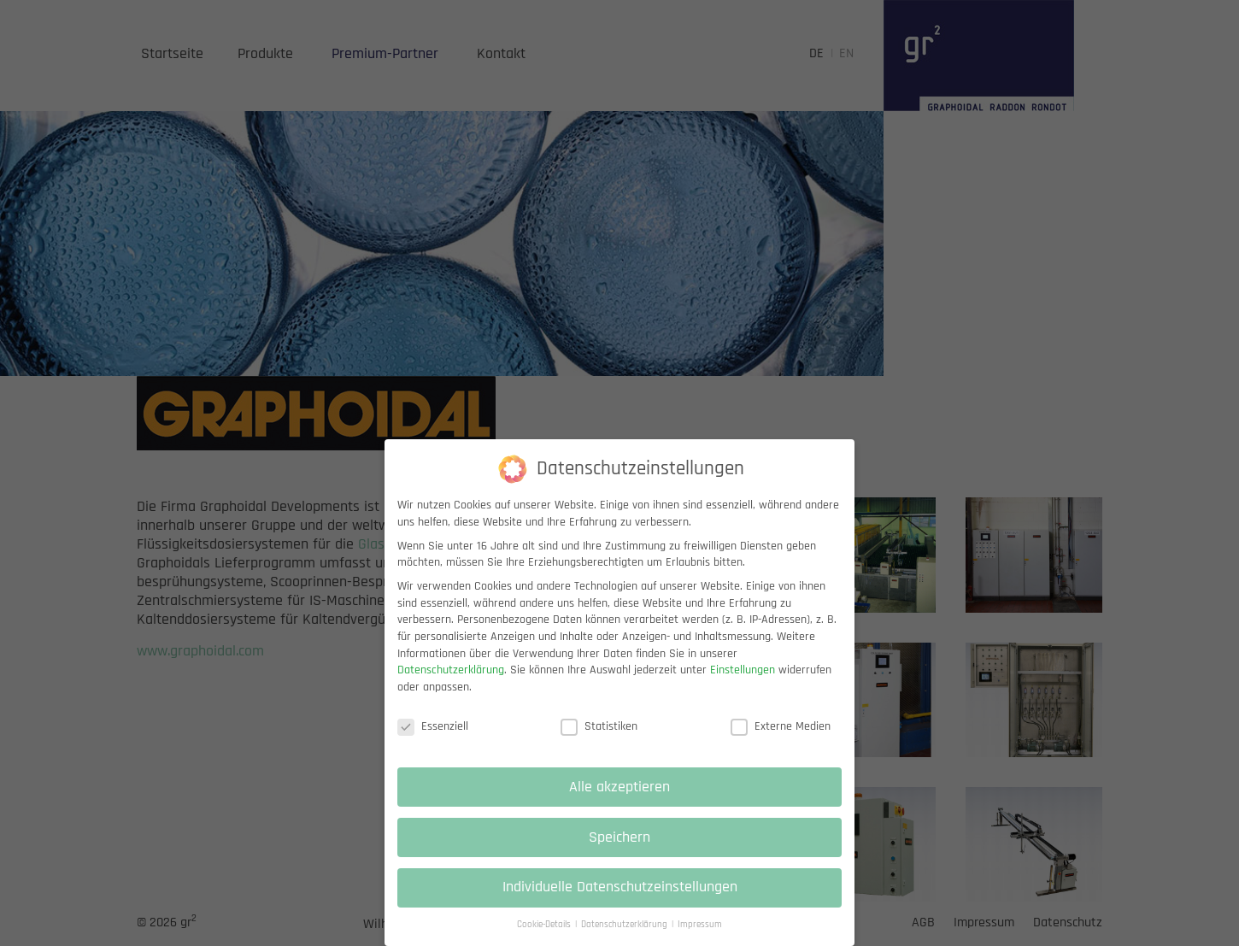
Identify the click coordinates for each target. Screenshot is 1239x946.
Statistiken (599, 728)
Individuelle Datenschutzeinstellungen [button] (619, 889)
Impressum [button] (700, 927)
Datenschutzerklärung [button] (625, 927)
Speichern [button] (619, 839)
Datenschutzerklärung (450, 672)
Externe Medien (781, 728)
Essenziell (432, 728)
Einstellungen (742, 672)
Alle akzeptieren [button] (619, 788)
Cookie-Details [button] (545, 927)
